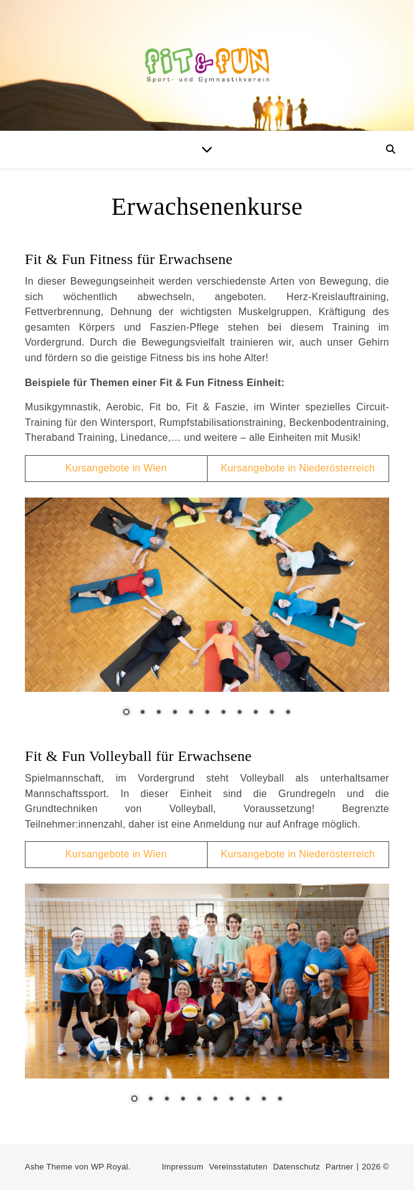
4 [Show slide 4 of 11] (175, 713)
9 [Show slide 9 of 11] (255, 713)
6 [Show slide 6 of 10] (215, 1100)
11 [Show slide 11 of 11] (288, 713)
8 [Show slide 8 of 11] (239, 713)
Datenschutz (296, 1166)
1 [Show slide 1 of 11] (126, 713)
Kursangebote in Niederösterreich (298, 468)
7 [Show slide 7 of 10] (231, 1100)
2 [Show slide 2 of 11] (142, 713)
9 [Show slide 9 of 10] (263, 1100)
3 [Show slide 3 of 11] (158, 713)
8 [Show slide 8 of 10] (247, 1100)
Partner (340, 1166)
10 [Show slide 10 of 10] (280, 1100)
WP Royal (109, 1166)
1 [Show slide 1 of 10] (134, 1100)
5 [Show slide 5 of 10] (199, 1100)
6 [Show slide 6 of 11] (207, 713)
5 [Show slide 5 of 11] (191, 713)
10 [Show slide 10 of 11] (271, 713)
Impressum (182, 1166)
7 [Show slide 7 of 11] (223, 713)
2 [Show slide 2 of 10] (150, 1100)
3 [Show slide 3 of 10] (166, 1100)
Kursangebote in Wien (116, 468)
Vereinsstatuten (238, 1166)
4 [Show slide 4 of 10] (183, 1100)
